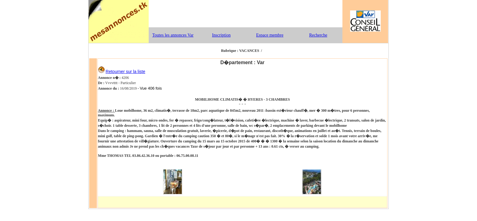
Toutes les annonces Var (172, 35)
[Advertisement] (245, 14)
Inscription (221, 35)
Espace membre (269, 35)
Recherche (318, 35)
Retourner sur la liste (125, 71)
